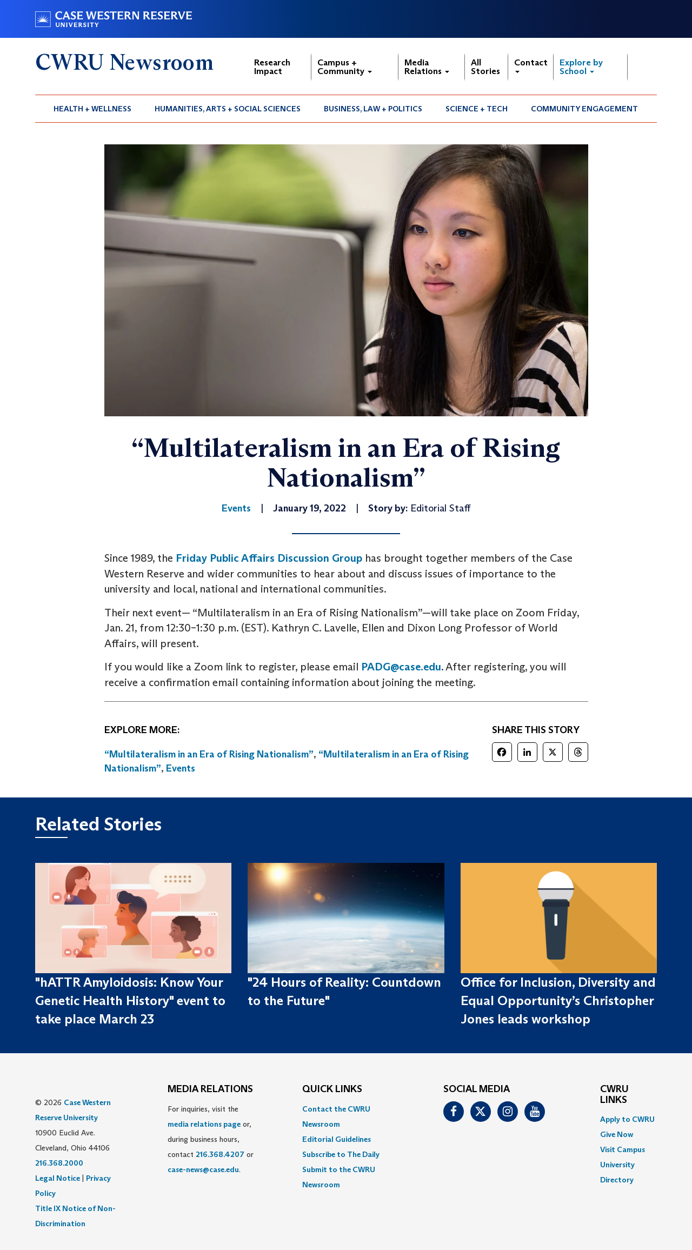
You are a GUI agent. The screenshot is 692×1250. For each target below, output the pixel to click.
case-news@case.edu (203, 1169)
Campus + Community (344, 66)
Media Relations (426, 66)
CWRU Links (614, 1095)
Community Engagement (584, 109)
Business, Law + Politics (373, 109)
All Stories (485, 66)
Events (180, 768)
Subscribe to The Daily (341, 1154)
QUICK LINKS (332, 1089)
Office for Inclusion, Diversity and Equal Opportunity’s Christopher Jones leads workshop (558, 1000)
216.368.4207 (220, 1154)
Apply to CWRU (627, 1119)
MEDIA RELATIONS (210, 1089)
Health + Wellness (92, 109)
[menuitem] (92, 108)
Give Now (616, 1134)
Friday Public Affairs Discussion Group (269, 557)
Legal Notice (57, 1178)
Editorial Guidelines (336, 1139)
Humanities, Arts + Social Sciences (228, 109)
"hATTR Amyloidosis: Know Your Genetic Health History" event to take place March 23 (130, 1000)
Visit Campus (622, 1149)
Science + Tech (476, 109)
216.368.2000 (59, 1163)
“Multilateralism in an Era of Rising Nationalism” (209, 754)
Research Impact (272, 66)
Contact (531, 65)
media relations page (204, 1124)
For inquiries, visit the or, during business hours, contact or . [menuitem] (211, 1139)
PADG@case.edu (401, 666)
